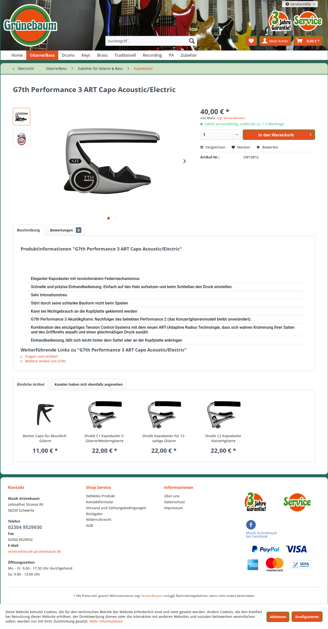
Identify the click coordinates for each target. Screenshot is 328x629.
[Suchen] (192, 41)
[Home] (17, 55)
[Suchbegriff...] (151, 41)
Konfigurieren (307, 616)
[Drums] (68, 55)
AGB (89, 525)
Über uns (171, 496)
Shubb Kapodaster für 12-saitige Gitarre (163, 438)
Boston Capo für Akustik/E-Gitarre (45, 438)
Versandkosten (152, 596)
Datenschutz (174, 502)
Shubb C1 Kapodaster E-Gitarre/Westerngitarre (104, 438)
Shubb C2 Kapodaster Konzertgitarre (223, 438)
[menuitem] (151, 41)
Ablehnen (278, 616)
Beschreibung (28, 230)
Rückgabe (94, 513)
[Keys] (86, 55)
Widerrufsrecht (98, 519)
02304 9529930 (25, 527)
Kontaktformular (100, 502)
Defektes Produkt (100, 496)
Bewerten (267, 147)
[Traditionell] (125, 55)
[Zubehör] (188, 55)
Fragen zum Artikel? (39, 356)
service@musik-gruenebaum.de (34, 551)
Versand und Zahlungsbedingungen (116, 507)
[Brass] (102, 55)
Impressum (173, 507)
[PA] (171, 55)
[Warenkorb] (308, 41)
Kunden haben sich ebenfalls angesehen (89, 384)
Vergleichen (212, 147)
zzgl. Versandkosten (231, 118)
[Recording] (152, 55)
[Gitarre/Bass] (42, 55)
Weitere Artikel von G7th (43, 361)
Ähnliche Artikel (30, 384)
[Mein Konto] (275, 41)
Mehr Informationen (106, 621)
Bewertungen (65, 230)
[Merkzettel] (251, 41)
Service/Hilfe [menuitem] (299, 4)
